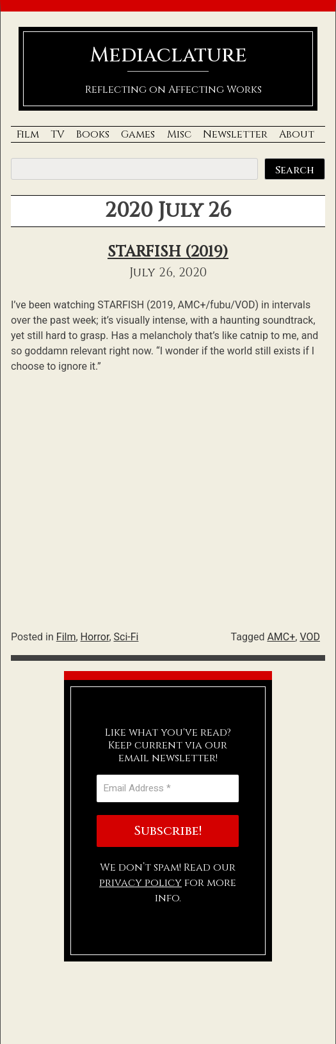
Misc (179, 134)
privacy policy (140, 883)
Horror (95, 637)
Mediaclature (168, 55)
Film (28, 134)
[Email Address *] (168, 788)
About (296, 134)
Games (138, 134)
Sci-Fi (126, 637)
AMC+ (281, 637)
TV (58, 134)
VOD (310, 637)
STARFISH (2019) (168, 252)
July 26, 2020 (168, 272)
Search (294, 170)
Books (92, 134)
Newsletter (235, 134)
